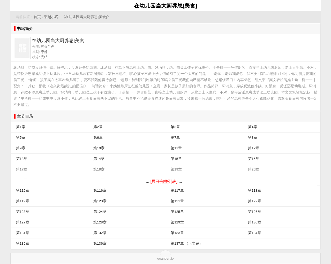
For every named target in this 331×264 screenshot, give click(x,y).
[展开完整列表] (164, 181)
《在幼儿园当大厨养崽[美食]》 (86, 17)
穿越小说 (51, 17)
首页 (37, 17)
